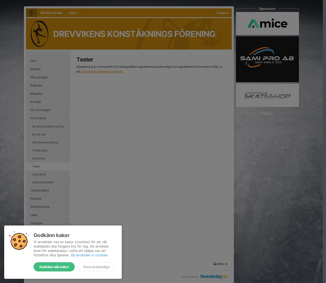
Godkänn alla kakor (54, 267)
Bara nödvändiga (96, 267)
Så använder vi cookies (89, 255)
